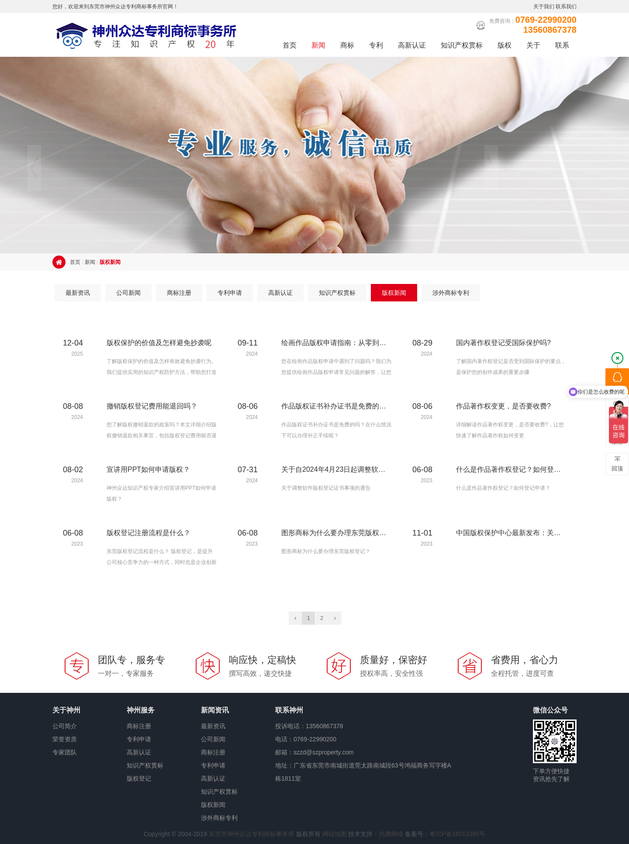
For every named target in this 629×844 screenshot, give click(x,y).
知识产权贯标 (145, 765)
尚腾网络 (391, 833)
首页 (75, 262)
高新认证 (139, 752)
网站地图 (334, 833)
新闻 (90, 262)
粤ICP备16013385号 (457, 833)
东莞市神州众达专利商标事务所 (251, 833)
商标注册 (139, 726)
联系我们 (566, 6)
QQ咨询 (617, 381)
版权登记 (139, 778)
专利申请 (139, 739)
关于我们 (543, 6)
